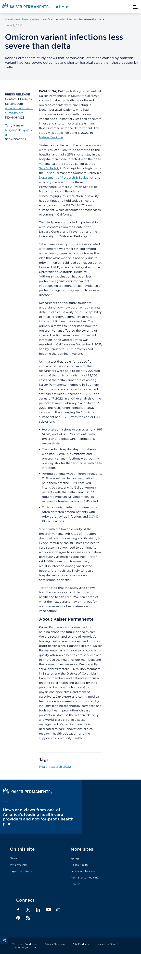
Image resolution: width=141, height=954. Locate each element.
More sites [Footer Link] (82, 849)
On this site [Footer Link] (22, 849)
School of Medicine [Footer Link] (83, 871)
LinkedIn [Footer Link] (38, 910)
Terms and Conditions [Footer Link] (24, 944)
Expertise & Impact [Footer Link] (22, 871)
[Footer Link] (28, 910)
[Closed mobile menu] (136, 7)
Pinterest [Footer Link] (18, 918)
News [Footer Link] (13, 858)
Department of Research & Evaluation (66, 177)
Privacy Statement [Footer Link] (55, 944)
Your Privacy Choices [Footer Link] (24, 947)
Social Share (4, 940)
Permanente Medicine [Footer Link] (84, 877)
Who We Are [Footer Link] (18, 864)
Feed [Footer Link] (28, 918)
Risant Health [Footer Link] (79, 864)
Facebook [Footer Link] (18, 910)
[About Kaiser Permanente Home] (35, 9)
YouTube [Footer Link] (48, 910)
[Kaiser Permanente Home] (27, 792)
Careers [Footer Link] (75, 884)
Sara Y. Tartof (48, 168)
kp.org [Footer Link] (75, 858)
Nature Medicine (51, 137)
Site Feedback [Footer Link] (81, 944)
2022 (67, 766)
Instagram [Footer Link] (58, 910)
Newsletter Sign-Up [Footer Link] (108, 944)
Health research (50, 766)
